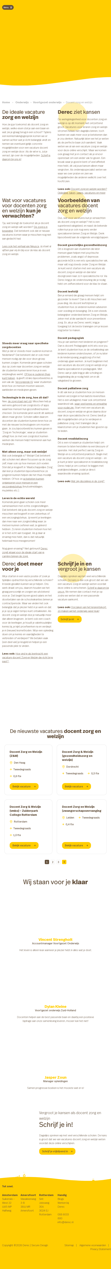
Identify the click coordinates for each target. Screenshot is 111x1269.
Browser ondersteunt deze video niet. (55, 901)
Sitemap (69, 1245)
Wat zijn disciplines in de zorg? (88, 481)
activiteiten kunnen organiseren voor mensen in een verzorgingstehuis (23, 482)
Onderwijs (22, 102)
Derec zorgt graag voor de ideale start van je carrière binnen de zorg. (25, 552)
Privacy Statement (100, 1249)
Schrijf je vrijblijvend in (57, 1151)
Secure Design (40, 1245)
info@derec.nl (65, 1222)
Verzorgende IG (24, 382)
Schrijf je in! (70, 619)
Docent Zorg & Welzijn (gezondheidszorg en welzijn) (77, 756)
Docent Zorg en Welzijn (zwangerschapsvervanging (81, 809)
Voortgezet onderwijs (47, 102)
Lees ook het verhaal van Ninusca (20, 246)
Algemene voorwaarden (92, 1245)
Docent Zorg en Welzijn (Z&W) (26, 754)
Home (6, 102)
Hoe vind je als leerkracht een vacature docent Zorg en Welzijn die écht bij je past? (27, 657)
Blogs (61, 1199)
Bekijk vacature (24, 786)
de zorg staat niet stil (20, 401)
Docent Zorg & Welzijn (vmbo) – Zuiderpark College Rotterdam (25, 811)
